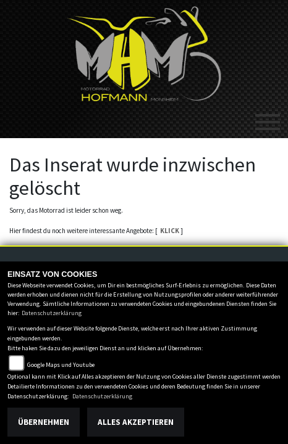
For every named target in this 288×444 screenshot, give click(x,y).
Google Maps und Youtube (61, 365)
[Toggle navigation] (267, 117)
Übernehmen (43, 422)
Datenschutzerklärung (52, 313)
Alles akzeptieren (136, 422)
